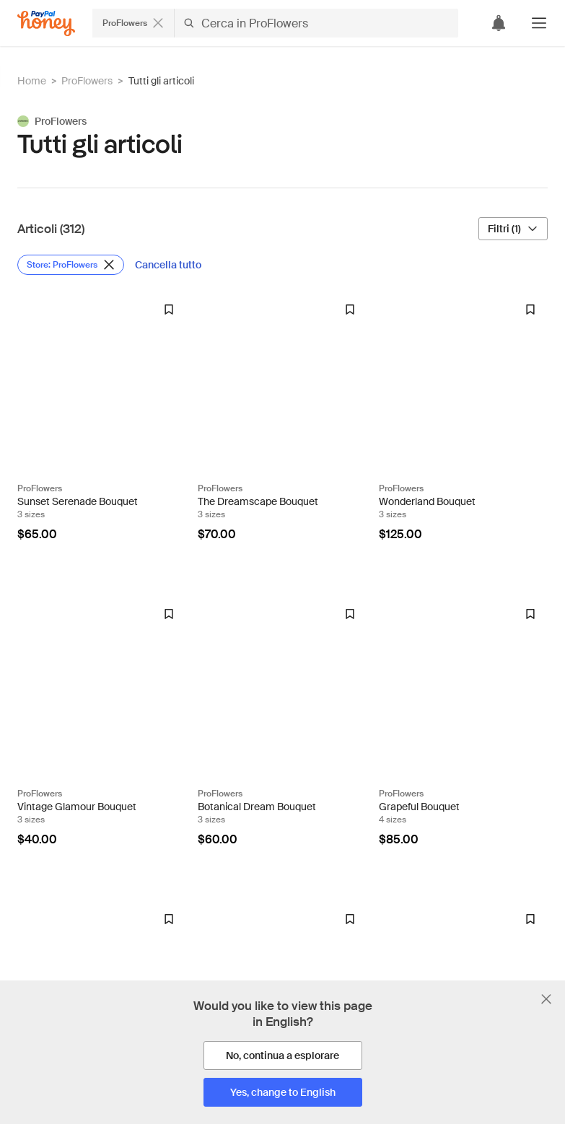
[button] (539, 23)
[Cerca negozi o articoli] (275, 23)
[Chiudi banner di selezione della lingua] (546, 999)
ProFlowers (87, 81)
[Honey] (46, 23)
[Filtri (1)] (513, 228)
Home (31, 81)
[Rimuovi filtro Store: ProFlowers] (70, 265)
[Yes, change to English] (282, 1092)
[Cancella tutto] (169, 265)
